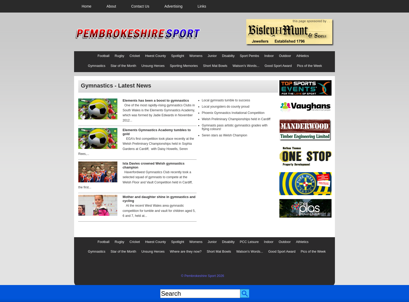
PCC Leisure (249, 242)
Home (86, 6)
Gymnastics (96, 66)
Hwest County (155, 56)
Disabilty (228, 56)
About (111, 6)
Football (104, 56)
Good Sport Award (278, 66)
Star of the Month (123, 66)
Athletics (302, 56)
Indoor (269, 56)
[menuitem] (86, 6)
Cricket (135, 56)
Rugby (119, 56)
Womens (195, 56)
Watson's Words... (246, 66)
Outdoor (285, 56)
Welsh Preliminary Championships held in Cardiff (236, 119)
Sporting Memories (184, 66)
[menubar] (144, 6)
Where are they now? (186, 251)
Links (201, 6)
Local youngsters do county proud (225, 106)
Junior (212, 56)
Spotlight (177, 56)
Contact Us (140, 6)
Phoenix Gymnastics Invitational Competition (233, 113)
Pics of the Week (309, 66)
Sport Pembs (249, 56)
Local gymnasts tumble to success (226, 100)
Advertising (173, 6)
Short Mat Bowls (215, 66)
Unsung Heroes (153, 66)
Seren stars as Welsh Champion (224, 135)
